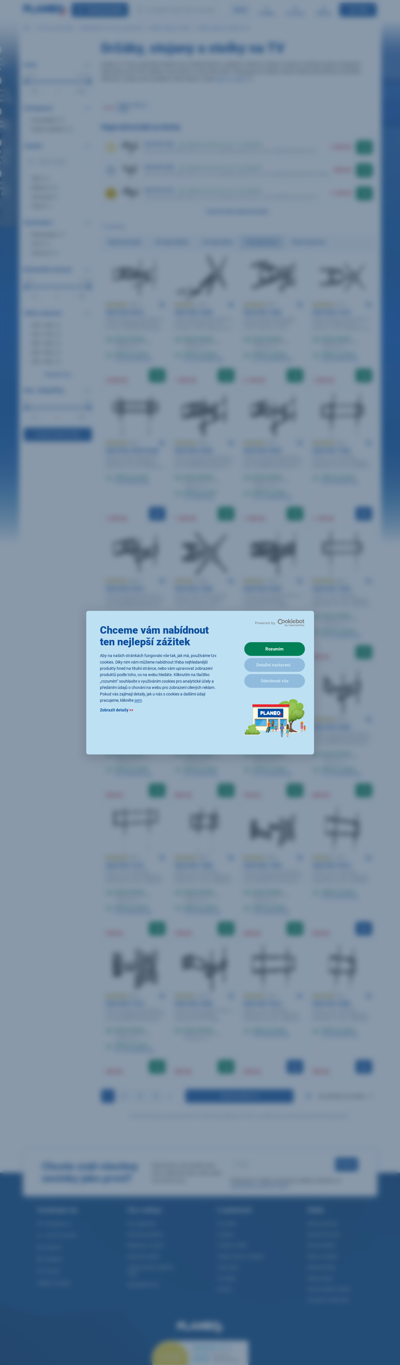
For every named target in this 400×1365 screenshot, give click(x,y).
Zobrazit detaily (116, 710)
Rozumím (274, 649)
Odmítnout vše (274, 680)
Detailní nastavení (273, 665)
